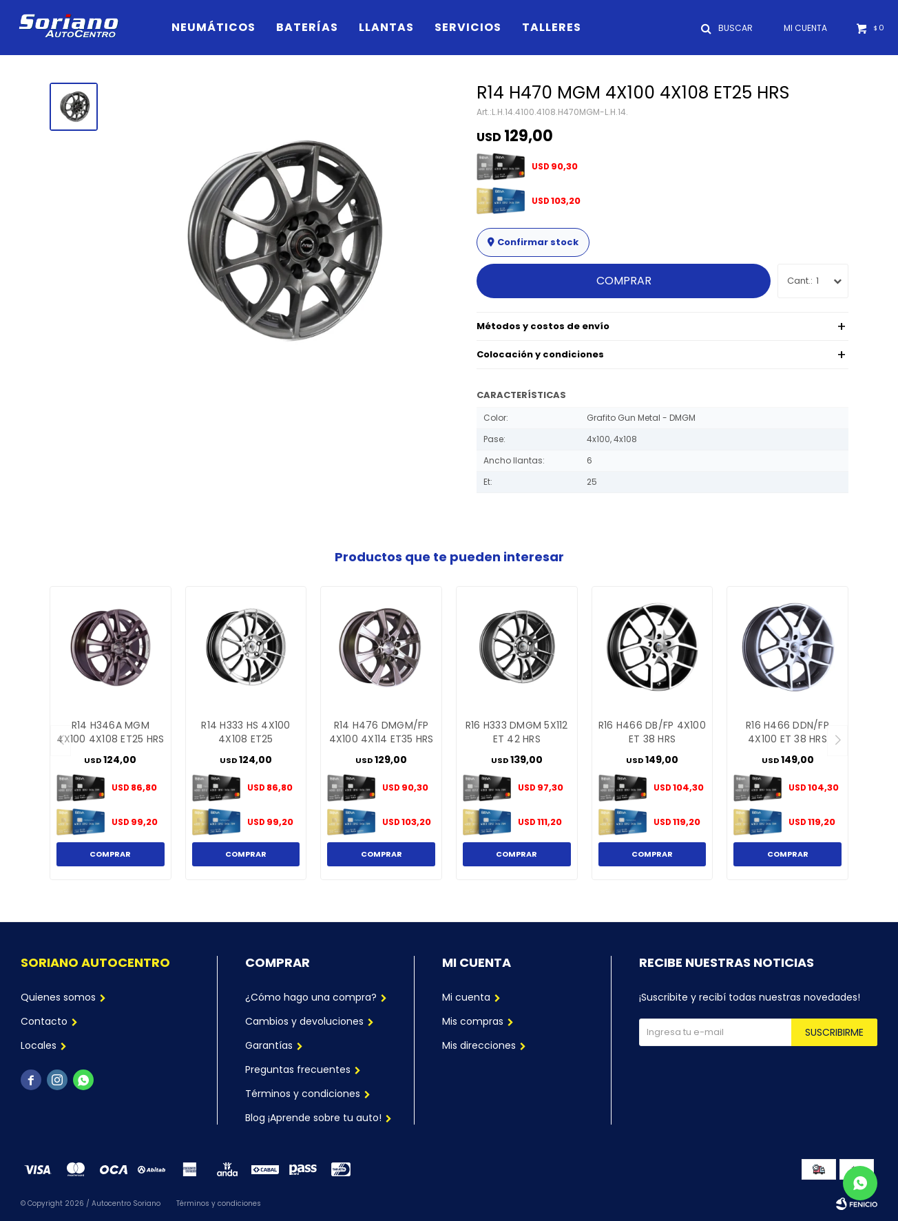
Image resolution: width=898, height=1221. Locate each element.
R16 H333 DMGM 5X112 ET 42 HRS (517, 732)
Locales (38, 1045)
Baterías (307, 27)
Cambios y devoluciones (304, 1021)
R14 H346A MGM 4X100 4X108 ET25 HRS (110, 732)
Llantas (386, 27)
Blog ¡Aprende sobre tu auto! (313, 1118)
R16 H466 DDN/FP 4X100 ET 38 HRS (787, 732)
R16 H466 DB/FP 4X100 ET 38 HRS (652, 732)
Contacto (44, 1021)
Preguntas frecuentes (298, 1069)
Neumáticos (213, 27)
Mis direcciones (479, 1045)
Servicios (468, 27)
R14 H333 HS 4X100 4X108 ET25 (245, 732)
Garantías (269, 1045)
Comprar (623, 281)
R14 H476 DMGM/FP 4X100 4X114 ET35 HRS (381, 732)
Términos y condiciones (302, 1093)
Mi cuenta (466, 997)
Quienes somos (58, 997)
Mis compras (472, 1021)
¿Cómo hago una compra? (311, 997)
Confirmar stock (537, 242)
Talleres (551, 27)
